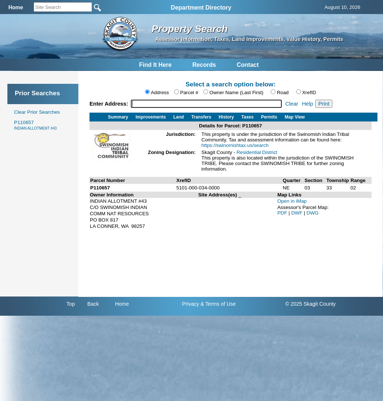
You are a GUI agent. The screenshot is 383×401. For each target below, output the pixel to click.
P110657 (35, 125)
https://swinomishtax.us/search (235, 145)
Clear (291, 104)
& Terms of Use (217, 304)
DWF (297, 213)
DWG (312, 213)
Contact (248, 65)
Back (93, 304)
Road (283, 92)
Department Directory (201, 7)
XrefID (309, 92)
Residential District (257, 152)
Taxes (247, 117)
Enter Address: (109, 104)
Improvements (151, 117)
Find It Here (155, 65)
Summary (118, 117)
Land (178, 117)
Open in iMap (291, 201)
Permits (269, 117)
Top (71, 304)
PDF (282, 213)
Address (160, 92)
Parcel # (189, 92)
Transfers (201, 117)
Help (307, 104)
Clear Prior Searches (37, 112)
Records (204, 65)
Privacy (190, 304)
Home (122, 304)
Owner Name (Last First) (237, 92)
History (226, 117)
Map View (295, 117)
